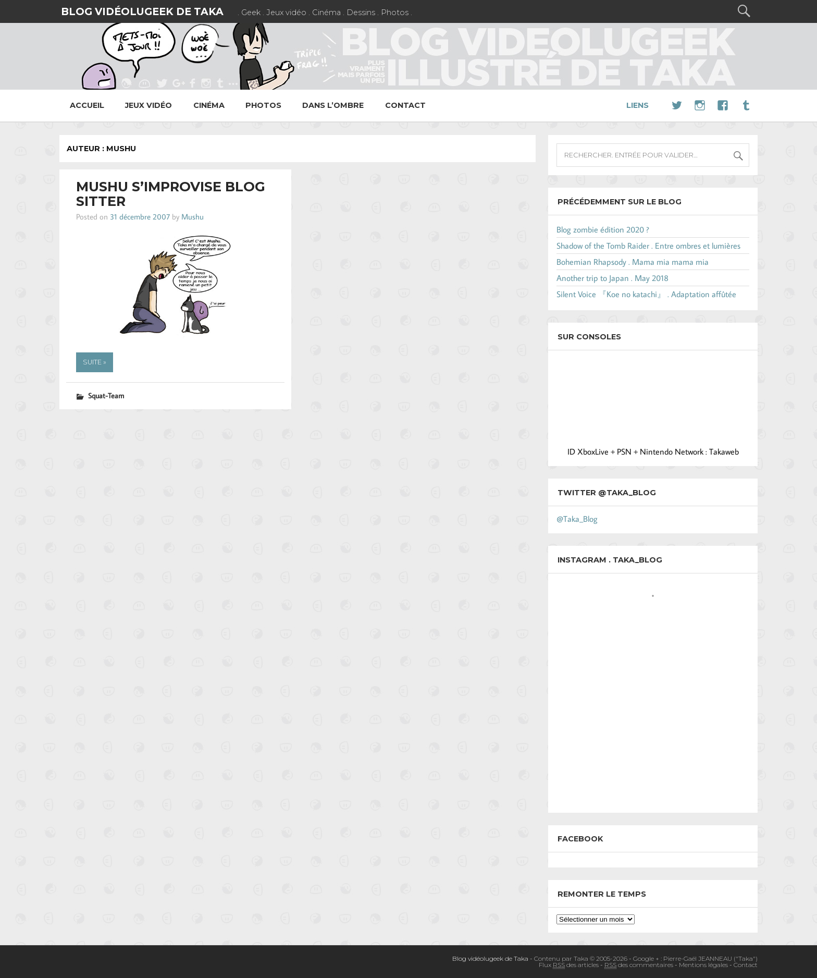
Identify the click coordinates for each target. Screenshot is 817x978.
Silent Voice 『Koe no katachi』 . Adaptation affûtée (646, 294)
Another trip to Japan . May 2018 (612, 278)
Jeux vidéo (148, 105)
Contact (405, 105)
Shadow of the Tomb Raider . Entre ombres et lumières (648, 245)
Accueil (87, 105)
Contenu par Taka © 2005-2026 (580, 958)
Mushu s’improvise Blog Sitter (170, 193)
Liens (637, 105)
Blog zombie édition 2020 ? (602, 229)
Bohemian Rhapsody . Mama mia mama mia (632, 261)
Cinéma (209, 105)
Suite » (94, 362)
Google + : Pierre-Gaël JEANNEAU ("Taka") (695, 958)
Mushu (192, 216)
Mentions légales (703, 965)
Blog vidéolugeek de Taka (142, 11)
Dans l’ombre (333, 105)
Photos (263, 105)
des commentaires (638, 965)
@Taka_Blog (577, 519)
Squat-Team (106, 395)
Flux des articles (569, 965)
